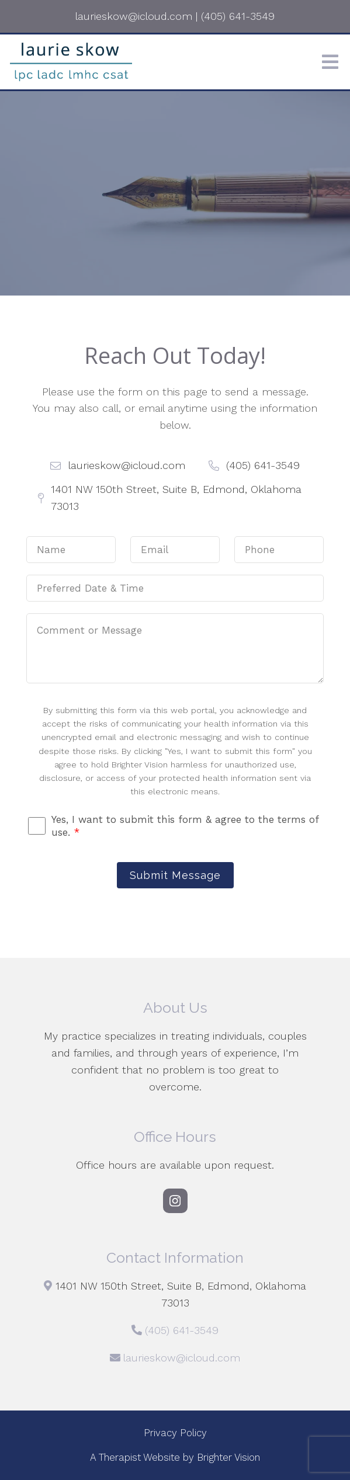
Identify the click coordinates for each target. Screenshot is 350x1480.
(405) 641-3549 (182, 1330)
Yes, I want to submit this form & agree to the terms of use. (184, 826)
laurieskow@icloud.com (181, 1358)
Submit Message (175, 875)
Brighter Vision (228, 1457)
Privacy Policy (175, 1433)
